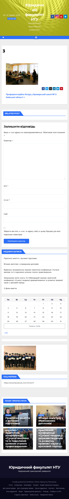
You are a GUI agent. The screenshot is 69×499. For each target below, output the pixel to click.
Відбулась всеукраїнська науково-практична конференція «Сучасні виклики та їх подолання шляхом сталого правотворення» (17, 435)
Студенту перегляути (21, 495)
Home (11, 485)
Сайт (6, 214)
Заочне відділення (41, 488)
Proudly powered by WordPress (23, 482)
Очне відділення (11, 491)
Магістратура (60, 488)
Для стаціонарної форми (25, 488)
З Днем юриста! (10, 288)
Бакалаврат (27, 485)
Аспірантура (18, 485)
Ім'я (6, 186)
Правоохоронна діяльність (32, 491)
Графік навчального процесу (49, 485)
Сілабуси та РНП (55, 491)
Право (21, 491)
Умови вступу (34, 495)
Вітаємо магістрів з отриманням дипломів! (21, 264)
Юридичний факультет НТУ (34, 467)
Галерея (35, 485)
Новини (8, 415)
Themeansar (52, 482)
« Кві (6, 333)
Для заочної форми (9, 488)
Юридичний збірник (46, 495)
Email (7, 200)
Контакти (51, 488)
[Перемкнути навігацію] (36, 37)
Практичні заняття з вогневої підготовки (20, 258)
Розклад (45, 491)
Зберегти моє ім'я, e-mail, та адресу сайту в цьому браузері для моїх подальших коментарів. (32, 233)
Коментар (8, 141)
